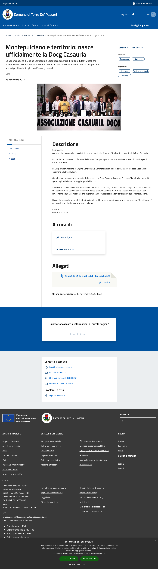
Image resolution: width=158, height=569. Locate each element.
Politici (5, 460)
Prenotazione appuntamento (53, 487)
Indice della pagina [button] (16, 140)
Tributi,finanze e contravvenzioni (94, 450)
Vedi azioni (138, 47)
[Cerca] (152, 14)
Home (8, 35)
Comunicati (123, 446)
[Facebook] (129, 14)
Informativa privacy (88, 492)
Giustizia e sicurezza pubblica (92, 445)
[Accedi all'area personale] (142, 3)
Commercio (39, 35)
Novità (17, 35)
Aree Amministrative (11, 446)
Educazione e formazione (91, 441)
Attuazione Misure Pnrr (12, 474)
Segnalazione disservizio (52, 492)
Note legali (84, 502)
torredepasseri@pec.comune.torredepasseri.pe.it (24, 516)
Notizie (27, 35)
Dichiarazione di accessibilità (92, 506)
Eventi (121, 468)
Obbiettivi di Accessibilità (91, 511)
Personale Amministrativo (14, 464)
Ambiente (84, 455)
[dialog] (79, 553)
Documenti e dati (10, 469)
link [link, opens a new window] (104, 553)
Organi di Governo (10, 441)
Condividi (124, 47)
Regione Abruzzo (9, 3)
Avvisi (120, 450)
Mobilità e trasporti (49, 464)
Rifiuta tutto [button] (89, 559)
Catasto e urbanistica (50, 460)
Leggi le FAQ (46, 497)
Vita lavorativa (47, 450)
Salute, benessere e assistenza (93, 459)
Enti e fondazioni (9, 455)
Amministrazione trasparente (93, 487)
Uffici (4, 450)
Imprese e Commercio (50, 455)
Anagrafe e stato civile (51, 441)
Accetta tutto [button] (68, 559)
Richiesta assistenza (50, 502)
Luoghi (121, 463)
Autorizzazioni (86, 464)
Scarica (104, 282)
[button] (79, 564)
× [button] (155, 541)
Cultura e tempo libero (51, 446)
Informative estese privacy (92, 497)
